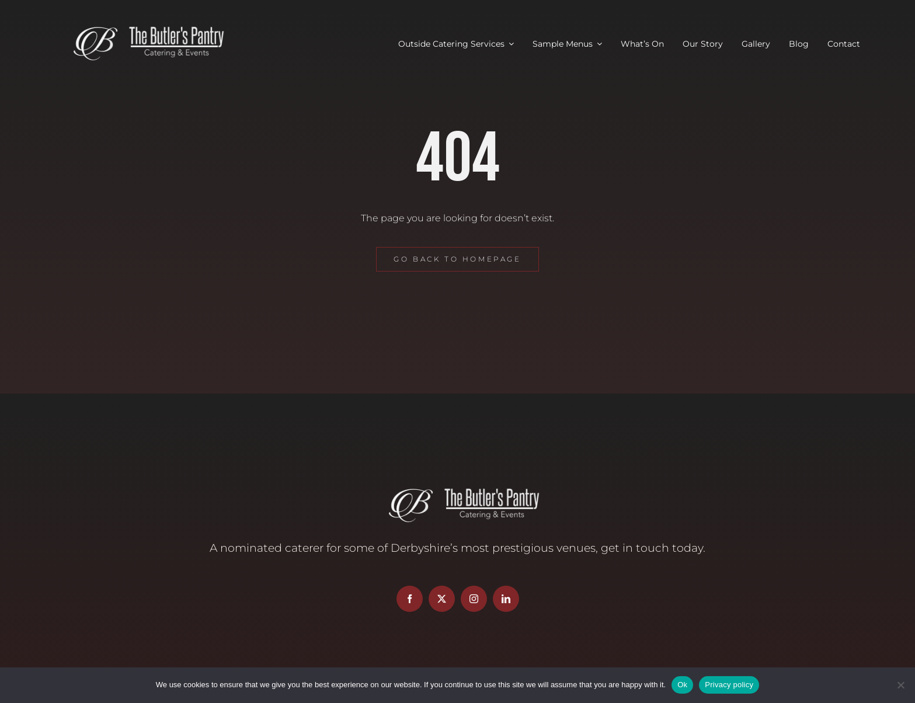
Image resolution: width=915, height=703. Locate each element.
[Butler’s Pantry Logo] (142, 27)
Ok (682, 684)
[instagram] (474, 599)
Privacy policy (729, 684)
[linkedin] (506, 599)
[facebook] (409, 599)
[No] (900, 685)
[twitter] (442, 599)
